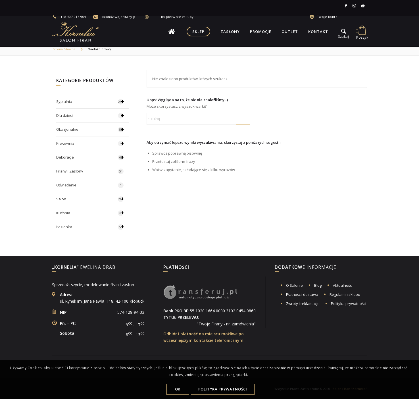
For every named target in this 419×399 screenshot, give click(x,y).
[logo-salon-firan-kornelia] (76, 31)
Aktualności (343, 285)
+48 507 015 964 (73, 16)
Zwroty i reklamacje (303, 303)
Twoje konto (327, 16)
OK (177, 389)
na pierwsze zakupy (173, 16)
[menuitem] (72, 16)
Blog (318, 285)
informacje (305, 267)
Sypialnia (92, 101)
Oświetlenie (90, 185)
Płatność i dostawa (302, 294)
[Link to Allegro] (362, 5)
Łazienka (92, 227)
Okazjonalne (92, 129)
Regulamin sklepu (345, 294)
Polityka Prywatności (222, 389)
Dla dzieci (92, 115)
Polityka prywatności (348, 303)
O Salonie (294, 285)
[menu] (344, 31)
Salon (92, 199)
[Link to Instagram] (354, 5)
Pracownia (92, 143)
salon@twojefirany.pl (118, 16)
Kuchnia (92, 213)
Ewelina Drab (83, 267)
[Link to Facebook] (345, 5)
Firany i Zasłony (90, 171)
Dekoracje (92, 157)
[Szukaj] (198, 119)
